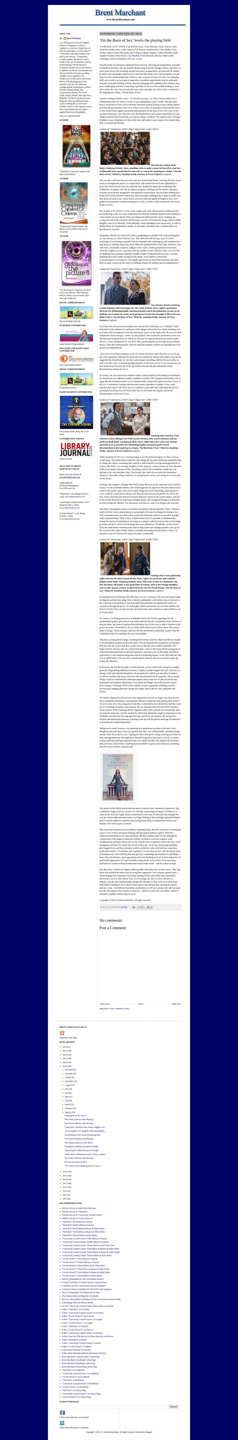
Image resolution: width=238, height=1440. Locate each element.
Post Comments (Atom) (119, 1008)
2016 (65, 1179)
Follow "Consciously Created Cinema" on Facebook (82, 1313)
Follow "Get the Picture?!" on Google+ (77, 1323)
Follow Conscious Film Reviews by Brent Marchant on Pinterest (87, 1336)
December (69, 1069)
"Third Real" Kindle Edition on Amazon (78, 1225)
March (68, 1104)
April (67, 1100)
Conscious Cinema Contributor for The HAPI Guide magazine (87, 1289)
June (67, 1093)
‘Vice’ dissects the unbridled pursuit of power (82, 1166)
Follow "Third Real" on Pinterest (75, 1326)
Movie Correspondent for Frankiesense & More (81, 1292)
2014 (65, 1187)
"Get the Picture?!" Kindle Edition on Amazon (80, 1262)
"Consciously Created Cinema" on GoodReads (80, 1373)
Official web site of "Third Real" (75, 1211)
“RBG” (168, 509)
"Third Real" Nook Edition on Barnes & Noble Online (83, 1232)
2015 (65, 1183)
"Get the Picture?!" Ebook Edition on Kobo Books (82, 1275)
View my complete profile (70, 116)
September (69, 1081)
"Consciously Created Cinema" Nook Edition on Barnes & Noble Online (91, 1252)
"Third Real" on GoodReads (73, 1370)
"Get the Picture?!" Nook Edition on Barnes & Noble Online (86, 1272)
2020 (65, 1062)
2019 (65, 1066)
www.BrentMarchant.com (70, 477)
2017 (65, 1175)
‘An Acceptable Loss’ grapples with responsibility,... (85, 1131)
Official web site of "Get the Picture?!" (77, 1218)
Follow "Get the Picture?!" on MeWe (76, 1346)
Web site (131, 59)
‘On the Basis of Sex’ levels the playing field (82, 1135)
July (67, 1089)
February (69, 1108)
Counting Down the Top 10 (75, 1115)
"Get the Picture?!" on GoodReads (75, 1377)
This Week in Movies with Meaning (78, 1119)
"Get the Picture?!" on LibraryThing (76, 1397)
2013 (65, 1191)
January (68, 1112)
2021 (65, 1058)
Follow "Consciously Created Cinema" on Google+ (82, 1319)
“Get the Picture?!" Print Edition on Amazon (79, 1259)
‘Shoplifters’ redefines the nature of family (81, 1146)
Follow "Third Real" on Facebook (75, 1309)
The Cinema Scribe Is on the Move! (78, 1143)
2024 (65, 1047)
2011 (65, 1199)
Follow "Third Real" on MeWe (74, 1340)
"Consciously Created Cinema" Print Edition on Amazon (84, 1238)
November (69, 1073)
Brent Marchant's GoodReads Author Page (79, 1360)
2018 (65, 1171)
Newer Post (105, 1004)
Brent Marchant (74, 38)
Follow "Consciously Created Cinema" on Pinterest (82, 1333)
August (68, 1085)
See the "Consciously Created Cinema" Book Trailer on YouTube (88, 1306)
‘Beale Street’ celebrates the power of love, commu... (85, 1154)
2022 (65, 1055)
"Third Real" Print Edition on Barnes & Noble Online (83, 1228)
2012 (65, 1195)
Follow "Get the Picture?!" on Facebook (78, 1316)
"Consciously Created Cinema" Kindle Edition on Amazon (85, 1242)
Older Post (176, 1004)
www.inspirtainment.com (75, 497)
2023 (65, 1051)
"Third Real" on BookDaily (73, 1380)
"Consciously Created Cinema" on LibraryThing (81, 1394)
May (67, 1097)
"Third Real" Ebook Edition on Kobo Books (79, 1235)
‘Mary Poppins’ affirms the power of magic (81, 1150)
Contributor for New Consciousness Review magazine (83, 1286)
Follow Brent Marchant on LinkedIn (76, 1350)
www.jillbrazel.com (67, 488)
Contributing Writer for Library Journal (77, 1302)
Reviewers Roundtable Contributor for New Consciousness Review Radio (91, 1299)
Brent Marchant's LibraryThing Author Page (79, 1367)
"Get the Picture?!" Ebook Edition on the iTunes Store (83, 1265)
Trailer (139, 59)
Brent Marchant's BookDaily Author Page (78, 1363)
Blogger (148, 1432)
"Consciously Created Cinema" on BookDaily (80, 1383)
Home (141, 1004)
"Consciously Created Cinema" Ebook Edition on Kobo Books (87, 1255)
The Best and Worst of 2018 (75, 1162)
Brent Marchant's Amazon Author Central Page (80, 1357)
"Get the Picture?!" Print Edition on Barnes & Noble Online (85, 1269)
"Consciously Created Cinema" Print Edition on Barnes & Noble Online (90, 1249)
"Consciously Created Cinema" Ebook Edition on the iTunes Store (88, 1245)
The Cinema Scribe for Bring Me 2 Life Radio (80, 1296)
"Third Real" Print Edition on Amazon (77, 1222)
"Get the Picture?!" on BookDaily (75, 1387)
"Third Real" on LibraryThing (74, 1390)
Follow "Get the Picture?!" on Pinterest (77, 1330)
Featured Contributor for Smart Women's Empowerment (84, 1282)
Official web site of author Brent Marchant (79, 1208)
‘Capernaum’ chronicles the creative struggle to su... (85, 1127)
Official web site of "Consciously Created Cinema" (82, 1215)
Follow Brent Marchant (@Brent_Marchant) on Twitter (84, 1353)
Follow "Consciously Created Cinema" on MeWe (81, 1343)
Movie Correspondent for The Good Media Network (83, 1279)
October (68, 1077)
